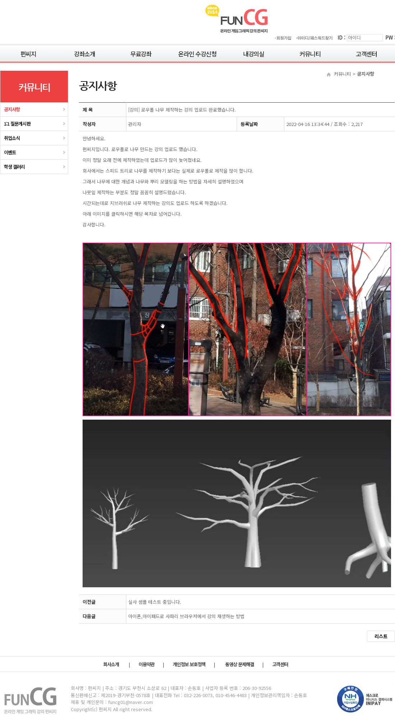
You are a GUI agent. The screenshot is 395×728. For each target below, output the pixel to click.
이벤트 (10, 152)
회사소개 (111, 664)
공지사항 (12, 109)
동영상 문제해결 (240, 664)
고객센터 (366, 53)
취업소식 (12, 138)
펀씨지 (28, 53)
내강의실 (253, 53)
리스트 (381, 636)
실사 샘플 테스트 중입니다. (154, 601)
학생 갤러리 (14, 166)
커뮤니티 (310, 53)
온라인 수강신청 (197, 53)
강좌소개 (84, 53)
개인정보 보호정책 (189, 664)
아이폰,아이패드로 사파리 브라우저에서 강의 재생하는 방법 (186, 616)
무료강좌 (141, 53)
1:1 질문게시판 (17, 123)
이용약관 (147, 664)
